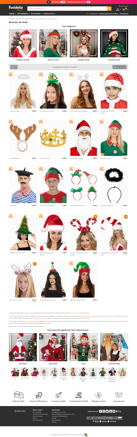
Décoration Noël (25, 378)
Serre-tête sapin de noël (47, 300)
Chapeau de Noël (22, 60)
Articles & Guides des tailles (40, 414)
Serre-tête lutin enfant (47, 111)
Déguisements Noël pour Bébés (83, 379)
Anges (44, 378)
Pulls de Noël (102, 378)
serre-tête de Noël (111, 316)
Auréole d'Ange (15, 111)
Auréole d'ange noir (107, 205)
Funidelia (11, 19)
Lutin (84, 364)
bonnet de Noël (78, 313)
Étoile (121, 378)
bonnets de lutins (41, 318)
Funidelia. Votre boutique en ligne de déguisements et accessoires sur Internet (16, 8)
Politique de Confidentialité (59, 416)
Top (87, 14)
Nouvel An (34, 378)
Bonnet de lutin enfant (47, 205)
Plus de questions (38, 420)
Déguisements (22, 14)
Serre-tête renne (15, 158)
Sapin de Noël (92, 378)
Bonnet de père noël (76, 158)
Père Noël (22, 364)
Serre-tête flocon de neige (78, 111)
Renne (73, 378)
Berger (54, 378)
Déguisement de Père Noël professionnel (112, 379)
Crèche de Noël (114, 364)
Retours (35, 418)
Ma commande (37, 412)
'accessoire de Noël (32, 321)
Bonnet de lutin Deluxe (77, 300)
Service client (20, 411)
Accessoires (35, 14)
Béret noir (13, 205)
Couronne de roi (45, 158)
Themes (11, 14)
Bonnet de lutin (106, 158)
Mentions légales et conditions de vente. (63, 414)
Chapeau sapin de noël (17, 253)
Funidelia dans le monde (59, 412)
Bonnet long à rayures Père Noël (109, 254)
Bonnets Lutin (53, 60)
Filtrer (13, 67)
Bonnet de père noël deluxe (46, 254)
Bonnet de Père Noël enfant (107, 112)
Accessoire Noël (42, 19)
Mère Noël (53, 364)
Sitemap (54, 422)
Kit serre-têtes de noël (77, 205)
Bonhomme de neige (64, 378)
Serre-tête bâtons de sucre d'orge (78, 254)
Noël (15, 378)
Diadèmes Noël (83, 60)
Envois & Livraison (38, 416)
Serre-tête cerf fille (16, 300)
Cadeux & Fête (48, 14)
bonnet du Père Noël (87, 316)
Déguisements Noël (30, 19)
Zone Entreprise (56, 420)
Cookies (54, 418)
